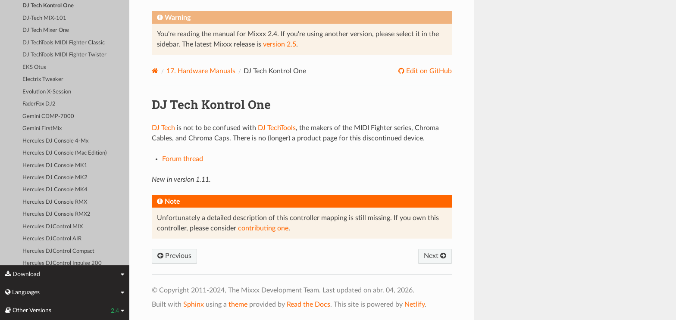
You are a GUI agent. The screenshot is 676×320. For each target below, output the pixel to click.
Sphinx (193, 304)
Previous (174, 255)
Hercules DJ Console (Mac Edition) (64, 153)
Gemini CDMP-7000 (48, 116)
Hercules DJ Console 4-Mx (55, 141)
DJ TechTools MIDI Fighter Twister (64, 55)
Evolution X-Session (46, 92)
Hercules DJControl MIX (52, 227)
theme (237, 304)
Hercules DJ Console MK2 (55, 177)
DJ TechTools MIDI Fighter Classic (63, 43)
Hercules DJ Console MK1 (55, 165)
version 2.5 (279, 44)
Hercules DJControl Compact (58, 251)
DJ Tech (163, 127)
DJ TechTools (277, 127)
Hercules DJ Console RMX (54, 202)
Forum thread (182, 158)
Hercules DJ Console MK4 (55, 190)
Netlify (414, 304)
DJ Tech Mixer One (45, 30)
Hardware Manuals (200, 71)
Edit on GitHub (428, 71)
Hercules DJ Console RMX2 (56, 214)
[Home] (155, 71)
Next (435, 255)
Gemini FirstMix (42, 128)
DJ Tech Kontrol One (48, 6)
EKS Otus (34, 67)
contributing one (263, 228)
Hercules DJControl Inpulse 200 (62, 263)
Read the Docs (308, 304)
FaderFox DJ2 (39, 104)
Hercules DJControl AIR (51, 239)
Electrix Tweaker (42, 79)
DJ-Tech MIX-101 (44, 18)
